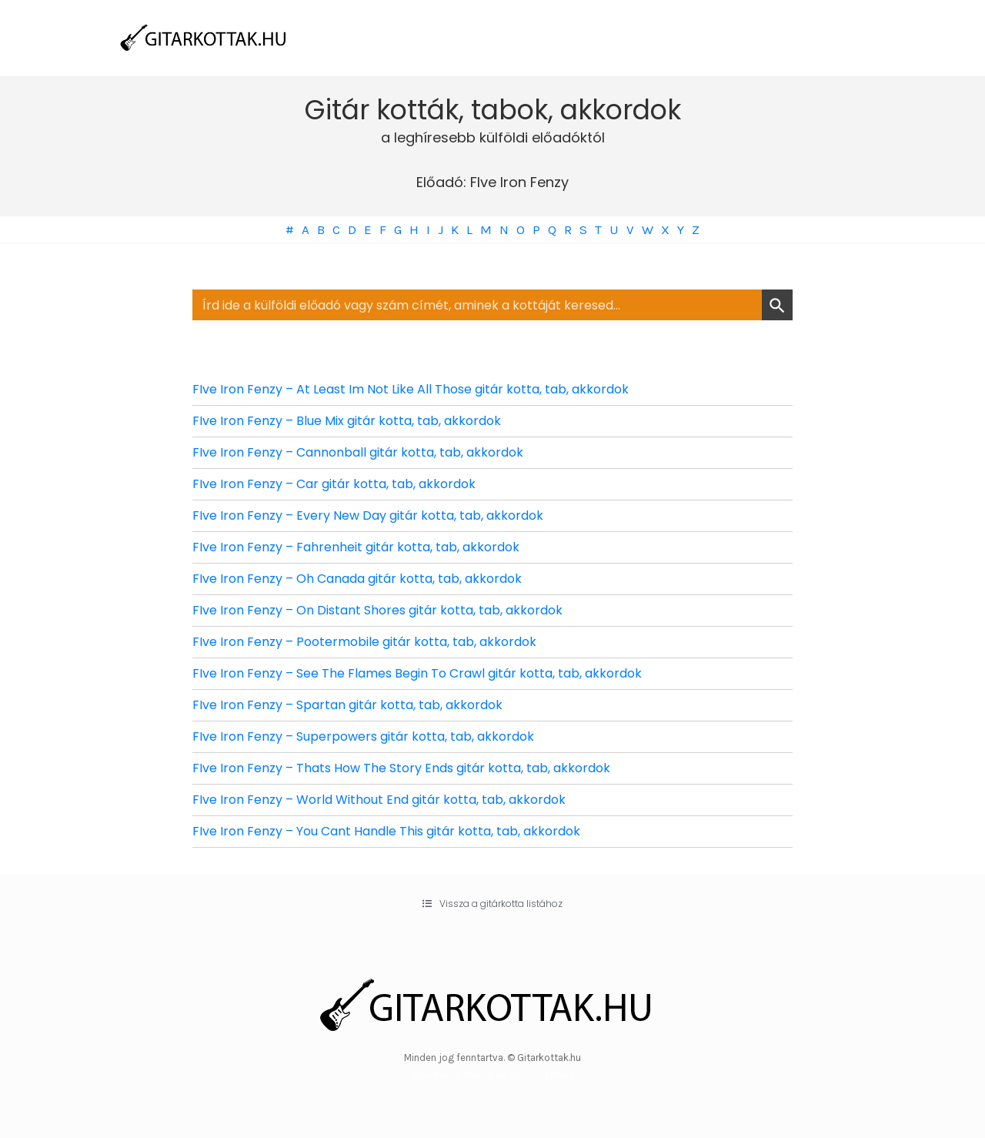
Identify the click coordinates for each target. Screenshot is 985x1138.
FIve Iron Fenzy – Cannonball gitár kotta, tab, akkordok (357, 452)
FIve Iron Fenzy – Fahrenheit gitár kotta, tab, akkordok (355, 547)
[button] (492, 904)
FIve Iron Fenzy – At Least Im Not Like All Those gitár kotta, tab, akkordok (410, 389)
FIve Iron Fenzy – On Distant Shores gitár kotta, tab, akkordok (377, 610)
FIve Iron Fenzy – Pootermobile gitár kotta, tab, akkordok (364, 642)
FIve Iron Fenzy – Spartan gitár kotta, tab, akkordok (347, 705)
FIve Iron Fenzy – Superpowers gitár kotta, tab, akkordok (363, 736)
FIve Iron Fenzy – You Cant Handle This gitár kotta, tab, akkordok (386, 831)
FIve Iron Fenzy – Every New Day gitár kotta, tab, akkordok (367, 515)
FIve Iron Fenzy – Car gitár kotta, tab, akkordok (334, 484)
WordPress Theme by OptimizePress (493, 1075)
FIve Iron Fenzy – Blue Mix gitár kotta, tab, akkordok (346, 421)
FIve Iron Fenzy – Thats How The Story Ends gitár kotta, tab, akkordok (401, 768)
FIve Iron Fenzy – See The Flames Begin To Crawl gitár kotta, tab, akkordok (417, 673)
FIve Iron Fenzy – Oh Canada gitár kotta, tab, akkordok (357, 578)
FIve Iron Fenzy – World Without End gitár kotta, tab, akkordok (379, 799)
